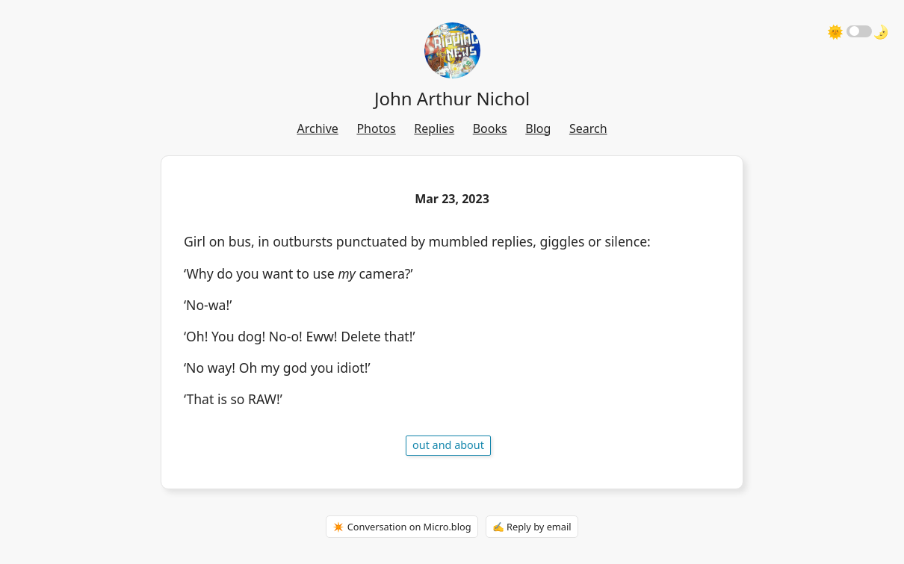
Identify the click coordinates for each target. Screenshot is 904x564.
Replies (434, 128)
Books (490, 128)
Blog (538, 128)
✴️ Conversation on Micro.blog (401, 526)
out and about (448, 445)
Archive (317, 128)
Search (588, 128)
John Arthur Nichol (452, 98)
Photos (375, 128)
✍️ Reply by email (532, 526)
